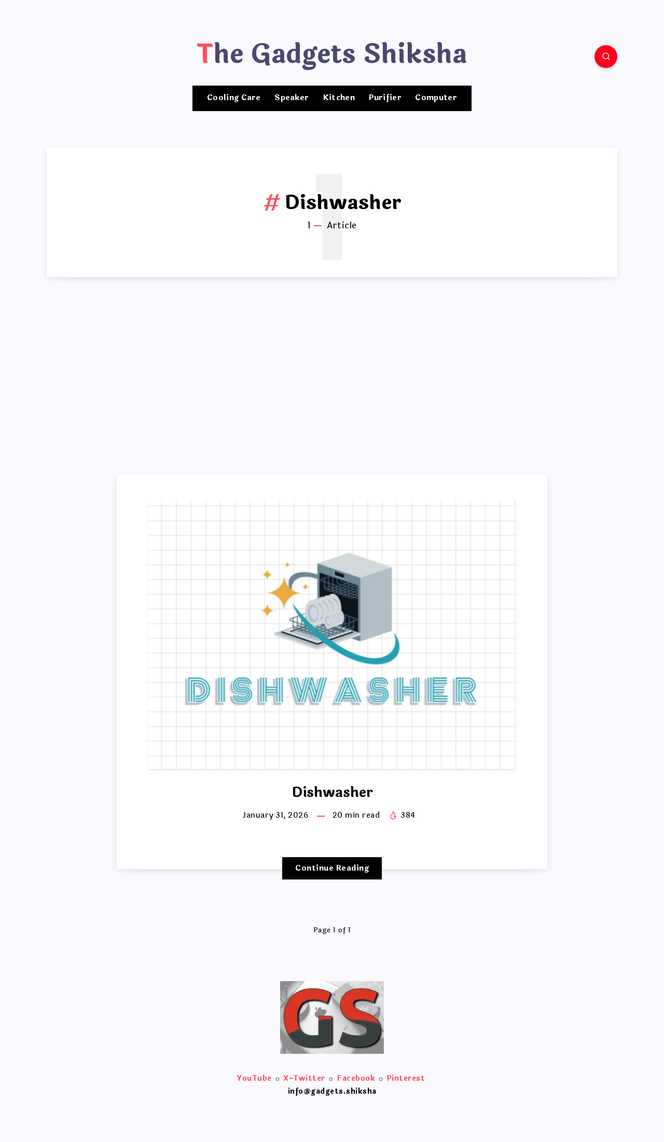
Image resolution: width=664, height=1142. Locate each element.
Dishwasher (332, 792)
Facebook (356, 1078)
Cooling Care (234, 98)
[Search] (605, 56)
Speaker (291, 98)
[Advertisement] (332, 396)
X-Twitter (304, 1078)
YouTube (254, 1078)
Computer (436, 98)
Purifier (385, 98)
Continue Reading (332, 868)
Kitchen (339, 98)
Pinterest (406, 1078)
